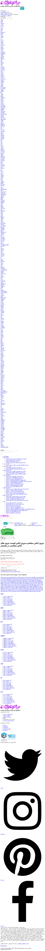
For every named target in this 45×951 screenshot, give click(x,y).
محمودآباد (3, 393)
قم (1, 30)
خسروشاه (3, 156)
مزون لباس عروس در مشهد (9, 618)
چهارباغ (2, 115)
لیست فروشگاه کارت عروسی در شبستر (15, 507)
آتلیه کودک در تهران (7, 605)
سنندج (2, 47)
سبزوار (2, 73)
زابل (1, 443)
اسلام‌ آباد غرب (4, 269)
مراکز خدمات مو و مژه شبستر (11, 589)
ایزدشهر (2, 377)
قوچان (2, 80)
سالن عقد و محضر (7, 466)
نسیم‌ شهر (3, 403)
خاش (2, 384)
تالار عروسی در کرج (7, 624)
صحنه (2, 277)
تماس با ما (5, 726)
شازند (2, 432)
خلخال (2, 120)
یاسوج (2, 63)
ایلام (1, 61)
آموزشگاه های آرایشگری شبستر (18, 587)
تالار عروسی (6, 457)
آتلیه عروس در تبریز (7, 697)
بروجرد (2, 323)
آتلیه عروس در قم (7, 683)
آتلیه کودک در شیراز (7, 661)
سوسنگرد (3, 298)
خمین (2, 333)
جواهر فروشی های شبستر (16, 580)
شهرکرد (2, 56)
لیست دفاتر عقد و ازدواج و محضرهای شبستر (15, 468)
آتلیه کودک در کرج (7, 633)
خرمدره (2, 385)
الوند (1, 341)
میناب (2, 212)
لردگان (2, 134)
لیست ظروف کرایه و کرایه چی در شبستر (15, 491)
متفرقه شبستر (32, 591)
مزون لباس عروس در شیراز (9, 660)
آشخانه (2, 345)
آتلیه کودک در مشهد (7, 619)
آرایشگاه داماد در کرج (8, 629)
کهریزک (2, 380)
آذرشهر (2, 147)
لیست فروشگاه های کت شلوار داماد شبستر (15, 497)
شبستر (2, 155)
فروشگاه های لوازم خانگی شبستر (35, 581)
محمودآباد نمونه (4, 391)
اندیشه (2, 100)
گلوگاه (2, 366)
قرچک (2, 413)
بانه (1, 316)
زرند (1, 258)
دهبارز (2, 215)
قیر (1, 186)
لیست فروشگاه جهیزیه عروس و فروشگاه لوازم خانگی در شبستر (20, 509)
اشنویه (2, 149)
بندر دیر (2, 130)
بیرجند (2, 71)
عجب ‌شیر (3, 151)
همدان (2, 42)
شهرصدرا (3, 165)
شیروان (2, 433)
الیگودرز (2, 326)
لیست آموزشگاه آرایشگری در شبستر (14, 482)
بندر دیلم (2, 129)
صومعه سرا (3, 87)
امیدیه (2, 296)
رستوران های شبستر (23, 581)
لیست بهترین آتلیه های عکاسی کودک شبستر (15, 472)
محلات (2, 335)
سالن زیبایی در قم (7, 684)
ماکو (2, 394)
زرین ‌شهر (3, 234)
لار (1, 169)
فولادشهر (3, 228)
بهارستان (2, 229)
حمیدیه (2, 310)
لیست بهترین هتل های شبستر (12, 461)
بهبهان (2, 287)
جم (1, 127)
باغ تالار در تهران (6, 597)
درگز (2, 359)
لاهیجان (2, 81)
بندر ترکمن (3, 193)
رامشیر (2, 307)
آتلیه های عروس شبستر (8, 577)
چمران (2, 302)
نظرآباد (2, 110)
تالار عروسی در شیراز (8, 652)
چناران (2, 356)
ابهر (1, 338)
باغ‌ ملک (2, 306)
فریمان (2, 362)
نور (1, 405)
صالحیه (2, 421)
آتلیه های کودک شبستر (5, 580)
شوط (2, 434)
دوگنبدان (2, 311)
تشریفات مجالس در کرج (8, 630)
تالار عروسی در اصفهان (8, 638)
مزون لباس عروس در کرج (9, 632)
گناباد (2, 372)
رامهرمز (2, 294)
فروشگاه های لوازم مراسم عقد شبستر (20, 591)
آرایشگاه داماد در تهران (8, 601)
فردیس (2, 101)
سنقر (2, 274)
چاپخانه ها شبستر (28, 590)
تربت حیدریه (3, 78)
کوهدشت (3, 327)
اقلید (2, 174)
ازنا (1, 328)
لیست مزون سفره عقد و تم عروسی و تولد (15, 492)
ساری (2, 39)
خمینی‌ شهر (3, 223)
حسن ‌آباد (2, 375)
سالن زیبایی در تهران (7, 600)
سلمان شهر (3, 106)
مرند (2, 140)
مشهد (2, 20)
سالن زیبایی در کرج (7, 628)
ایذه (1, 288)
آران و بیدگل (3, 232)
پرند (1, 406)
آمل (1, 64)
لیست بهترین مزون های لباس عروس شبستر (15, 496)
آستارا (2, 86)
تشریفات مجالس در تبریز (8, 700)
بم (1, 257)
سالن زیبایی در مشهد (7, 614)
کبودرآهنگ (3, 210)
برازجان (2, 122)
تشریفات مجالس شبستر (19, 577)
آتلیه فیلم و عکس (7, 470)
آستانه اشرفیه (4, 189)
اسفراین (2, 361)
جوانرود (2, 271)
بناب (1, 144)
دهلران (2, 218)
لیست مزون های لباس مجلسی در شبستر (15, 498)
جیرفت (2, 256)
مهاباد (2, 389)
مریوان (2, 315)
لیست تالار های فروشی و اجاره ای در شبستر (15, 462)
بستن (7, 447)
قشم (2, 213)
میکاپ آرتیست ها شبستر (6, 591)
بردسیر (2, 263)
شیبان (2, 301)
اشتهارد (2, 116)
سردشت (2, 426)
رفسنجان (3, 254)
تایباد (2, 442)
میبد (1, 399)
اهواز (2, 29)
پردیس (2, 408)
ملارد (2, 102)
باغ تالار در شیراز (6, 653)
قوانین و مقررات (6, 729)
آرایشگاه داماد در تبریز (8, 699)
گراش (2, 176)
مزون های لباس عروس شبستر (19, 578)
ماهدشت (2, 112)
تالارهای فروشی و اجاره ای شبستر (18, 586)
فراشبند (2, 185)
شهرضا (2, 227)
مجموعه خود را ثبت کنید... (8, 720)
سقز (2, 313)
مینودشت (3, 200)
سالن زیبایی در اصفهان (8, 642)
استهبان (2, 175)
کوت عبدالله (3, 297)
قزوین (2, 36)
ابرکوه (2, 337)
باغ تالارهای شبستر (39, 577)
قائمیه (2, 183)
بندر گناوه (3, 124)
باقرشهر (2, 347)
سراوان (2, 425)
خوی (2, 386)
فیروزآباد (2, 168)
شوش (2, 293)
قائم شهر (3, 88)
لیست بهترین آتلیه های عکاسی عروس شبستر (16, 471)
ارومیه (2, 33)
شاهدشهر (3, 428)
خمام (2, 190)
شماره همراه (8, 558)
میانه (2, 142)
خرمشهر (2, 286)
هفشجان (2, 137)
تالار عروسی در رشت (8, 666)
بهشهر (2, 90)
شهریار (2, 51)
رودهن (2, 418)
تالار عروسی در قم (7, 680)
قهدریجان (3, 239)
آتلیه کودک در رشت (7, 675)
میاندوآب (2, 415)
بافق (2, 346)
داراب (2, 166)
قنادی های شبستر (14, 581)
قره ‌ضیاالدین (3, 411)
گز (1, 247)
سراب (2, 146)
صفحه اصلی (5, 456)
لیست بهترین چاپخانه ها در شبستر (13, 512)
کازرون (2, 164)
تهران (2, 19)
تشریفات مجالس (7, 487)
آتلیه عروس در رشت (7, 669)
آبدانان (2, 220)
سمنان (2, 62)
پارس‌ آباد (3, 117)
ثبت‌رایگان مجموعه (5, 14)
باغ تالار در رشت (6, 667)
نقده (1, 401)
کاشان (2, 54)
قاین (1, 369)
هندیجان (2, 303)
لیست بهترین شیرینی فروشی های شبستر (15, 504)
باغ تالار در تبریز (6, 695)
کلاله (2, 198)
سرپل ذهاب (3, 273)
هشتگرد (2, 58)
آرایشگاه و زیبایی (6, 475)
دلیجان (2, 336)
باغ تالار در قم (6, 681)
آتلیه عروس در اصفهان (8, 641)
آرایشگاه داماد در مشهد (8, 615)
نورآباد (2, 171)
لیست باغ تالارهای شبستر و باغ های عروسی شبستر (17, 465)
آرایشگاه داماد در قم (7, 685)
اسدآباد (2, 206)
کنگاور (2, 272)
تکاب (2, 439)
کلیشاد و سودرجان (5, 244)
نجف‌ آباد (2, 224)
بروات (2, 264)
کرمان (2, 43)
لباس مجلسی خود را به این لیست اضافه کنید (10, 571)
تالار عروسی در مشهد (8, 610)
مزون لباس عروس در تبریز (9, 702)
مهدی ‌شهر (3, 390)
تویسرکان (3, 208)
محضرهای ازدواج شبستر (27, 580)
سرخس (2, 424)
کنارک (2, 388)
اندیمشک (2, 284)
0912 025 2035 (4, 946)
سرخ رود (2, 437)
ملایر (2, 204)
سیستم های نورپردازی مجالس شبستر (15, 590)
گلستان (2, 371)
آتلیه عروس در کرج (7, 627)
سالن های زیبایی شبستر (31, 578)
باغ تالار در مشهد (6, 611)
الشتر (2, 330)
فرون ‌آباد (3, 365)
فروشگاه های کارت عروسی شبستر (8, 582)
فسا (1, 162)
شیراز (2, 24)
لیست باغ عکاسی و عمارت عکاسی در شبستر (16, 473)
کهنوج (2, 259)
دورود (2, 325)
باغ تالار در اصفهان (7, 639)
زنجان (2, 46)
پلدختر (2, 331)
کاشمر (2, 77)
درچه (2, 235)
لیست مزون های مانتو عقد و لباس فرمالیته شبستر (17, 500)
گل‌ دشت (2, 245)
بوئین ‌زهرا (3, 350)
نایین (2, 242)
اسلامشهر (3, 53)
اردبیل (2, 41)
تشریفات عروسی (7, 717)
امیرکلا (2, 342)
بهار (1, 209)
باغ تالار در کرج (6, 625)
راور (1, 266)
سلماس (2, 423)
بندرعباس (3, 44)
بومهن (2, 352)
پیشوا (2, 410)
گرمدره (2, 25)
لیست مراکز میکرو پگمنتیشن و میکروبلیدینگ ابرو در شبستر (19, 481)
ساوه (2, 332)
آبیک (1, 340)
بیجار (2, 320)
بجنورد (2, 72)
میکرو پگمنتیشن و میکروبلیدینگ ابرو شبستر (27, 589)
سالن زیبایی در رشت (7, 670)
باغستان (2, 349)
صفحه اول (3, 447)
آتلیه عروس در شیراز (7, 655)
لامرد (2, 180)
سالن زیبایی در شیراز (7, 656)
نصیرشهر (3, 404)
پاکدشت (2, 103)
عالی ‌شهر (3, 131)
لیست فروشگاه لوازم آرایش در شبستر (14, 486)
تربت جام (3, 76)
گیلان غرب (3, 281)
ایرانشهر (2, 376)
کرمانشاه (3, 32)
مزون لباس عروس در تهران (9, 604)
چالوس (2, 91)
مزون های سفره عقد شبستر (22, 582)
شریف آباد (3, 107)
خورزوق (2, 240)
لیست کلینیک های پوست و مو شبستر (14, 478)
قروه (2, 317)
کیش (2, 214)
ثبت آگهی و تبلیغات (22, 944)
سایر (4, 501)
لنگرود (2, 82)
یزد (1, 38)
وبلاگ (4, 718)
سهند (2, 145)
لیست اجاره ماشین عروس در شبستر (14, 490)
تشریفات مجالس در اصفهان (9, 644)
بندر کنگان (3, 125)
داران (2, 252)
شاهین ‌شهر (3, 225)
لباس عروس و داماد (7, 495)
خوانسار (2, 249)
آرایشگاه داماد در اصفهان (8, 643)
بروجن (2, 132)
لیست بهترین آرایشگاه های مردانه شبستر (15, 477)
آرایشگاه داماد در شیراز (8, 657)
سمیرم (2, 243)
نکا (1, 92)
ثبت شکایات (5, 728)
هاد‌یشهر (2, 150)
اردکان (2, 344)
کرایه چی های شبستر (8, 584)
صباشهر (2, 419)
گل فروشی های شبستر (34, 582)
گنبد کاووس (3, 191)
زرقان (2, 178)
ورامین (2, 66)
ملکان (2, 154)
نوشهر (2, 96)
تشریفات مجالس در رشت (8, 672)
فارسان (2, 136)
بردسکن (2, 305)
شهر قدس (3, 52)
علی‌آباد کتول (3, 194)
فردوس (2, 364)
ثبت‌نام (2, 13)
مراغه (2, 139)
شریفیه (2, 430)
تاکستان (2, 440)
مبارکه (2, 230)
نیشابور (2, 74)
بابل (1, 59)
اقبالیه (2, 360)
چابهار (2, 354)
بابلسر (2, 93)
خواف (2, 382)
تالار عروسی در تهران (8, 596)
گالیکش (2, 201)
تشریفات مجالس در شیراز (9, 658)
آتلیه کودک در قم (6, 689)
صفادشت (3, 420)
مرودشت (3, 160)
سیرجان (2, 253)
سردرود (2, 152)
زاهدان (2, 444)
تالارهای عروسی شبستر (29, 577)
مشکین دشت (3, 113)
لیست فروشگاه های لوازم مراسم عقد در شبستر (16, 493)
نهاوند (2, 205)
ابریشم (2, 248)
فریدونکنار (3, 97)
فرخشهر (2, 135)
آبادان (2, 49)
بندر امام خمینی (4, 292)
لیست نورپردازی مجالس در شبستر (13, 506)
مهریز (2, 398)
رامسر (2, 98)
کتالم (2, 381)
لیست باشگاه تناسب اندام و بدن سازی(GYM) (16, 480)
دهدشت (2, 312)
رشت (2, 28)
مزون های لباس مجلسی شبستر (32, 587)
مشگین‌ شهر (3, 118)
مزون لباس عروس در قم (8, 688)
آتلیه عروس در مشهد (7, 613)
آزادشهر (2, 195)
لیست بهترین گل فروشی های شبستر (14, 502)
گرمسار (2, 367)
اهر (1, 141)
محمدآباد (2, 267)
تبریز (2, 27)
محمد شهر (3, 111)
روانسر (2, 279)
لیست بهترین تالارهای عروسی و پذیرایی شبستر (16, 458)
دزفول (2, 282)
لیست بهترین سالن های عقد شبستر (13, 467)
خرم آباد (2, 48)
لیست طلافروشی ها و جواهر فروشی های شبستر (16, 510)
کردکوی (2, 196)
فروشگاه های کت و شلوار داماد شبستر (21, 584)
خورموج (2, 126)
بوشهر (2, 57)
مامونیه (2, 395)
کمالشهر (2, 108)
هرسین (2, 276)
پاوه (1, 278)
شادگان (2, 300)
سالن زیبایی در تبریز (7, 698)
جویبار (2, 379)
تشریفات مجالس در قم (8, 686)
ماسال (2, 396)
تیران (2, 250)
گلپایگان (2, 233)
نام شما (6, 555)
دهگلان (2, 322)
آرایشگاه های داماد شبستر (6, 578)
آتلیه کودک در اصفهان (7, 647)
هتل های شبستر (29, 585)
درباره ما (5, 725)
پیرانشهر (2, 409)
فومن (2, 85)
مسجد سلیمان (4, 291)
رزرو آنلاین (22, 8)
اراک (2, 34)
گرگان (2, 37)
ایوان (2, 219)
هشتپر (2, 188)
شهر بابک (2, 261)
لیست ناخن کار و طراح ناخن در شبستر (14, 485)
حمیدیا (2, 374)
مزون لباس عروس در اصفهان (9, 646)
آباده (1, 170)
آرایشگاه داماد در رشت (8, 671)
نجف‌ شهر (3, 268)
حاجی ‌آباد (3, 184)
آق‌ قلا (2, 199)
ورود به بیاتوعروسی (5, 11)
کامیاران (2, 318)
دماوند (2, 357)
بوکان (2, 351)
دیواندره (2, 321)
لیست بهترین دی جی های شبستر (13, 505)
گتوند (2, 308)
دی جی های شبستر (37, 580)
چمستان (2, 355)
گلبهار (2, 370)
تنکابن (2, 95)
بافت (2, 262)
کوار (1, 179)
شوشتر (2, 289)
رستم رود (3, 105)
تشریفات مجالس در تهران (8, 602)
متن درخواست (4, 568)
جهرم (2, 161)
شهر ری (2, 67)
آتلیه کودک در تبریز (7, 703)
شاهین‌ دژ (3, 429)
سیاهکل (2, 435)
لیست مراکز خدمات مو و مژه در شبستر (14, 483)
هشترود (2, 159)
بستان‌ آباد (3, 157)
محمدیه (2, 445)
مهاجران (2, 400)
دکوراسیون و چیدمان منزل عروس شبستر (16, 585)
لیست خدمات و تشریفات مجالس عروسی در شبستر (17, 488)
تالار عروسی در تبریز (7, 694)
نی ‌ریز (2, 173)
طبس (2, 438)
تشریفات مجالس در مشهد (9, 616)
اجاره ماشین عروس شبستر (36, 584)
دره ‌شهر (2, 222)
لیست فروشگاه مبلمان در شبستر (13, 511)
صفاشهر (2, 181)
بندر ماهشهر (3, 283)
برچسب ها (5, 730)
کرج (1, 22)
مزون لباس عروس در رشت (9, 674)
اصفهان (2, 23)
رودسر (2, 83)
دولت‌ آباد (2, 237)
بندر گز (2, 203)
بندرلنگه (2, 217)
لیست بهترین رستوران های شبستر (13, 460)
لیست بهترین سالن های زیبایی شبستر (14, 476)
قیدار (2, 414)
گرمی (2, 121)
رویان (2, 416)
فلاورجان (3, 238)
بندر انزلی (3, 69)
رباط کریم (3, 68)
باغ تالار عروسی (6, 463)
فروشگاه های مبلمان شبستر (32, 586)
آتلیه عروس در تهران (7, 599)
